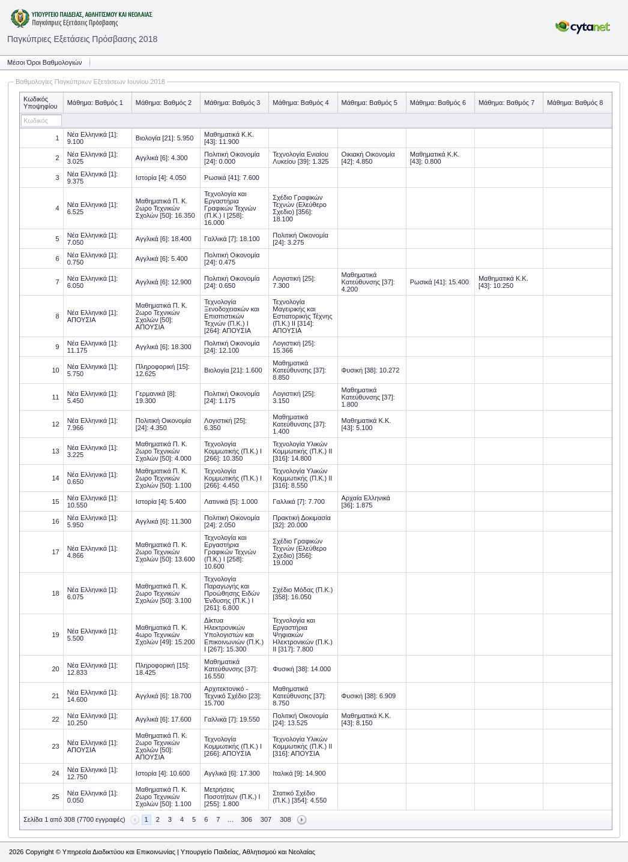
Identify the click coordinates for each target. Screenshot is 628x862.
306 (246, 819)
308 (285, 819)
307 (266, 819)
